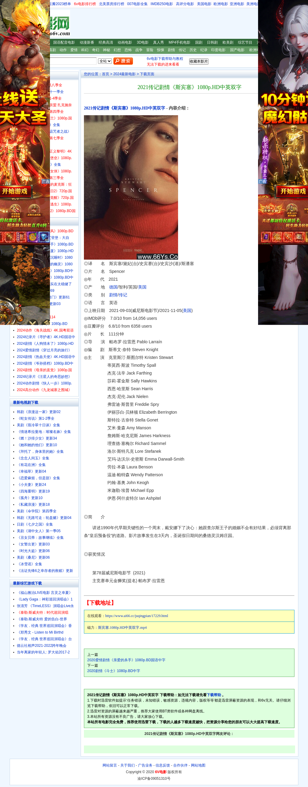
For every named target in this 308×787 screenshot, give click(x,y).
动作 (63, 50)
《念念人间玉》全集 (33, 458)
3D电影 (143, 42)
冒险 (149, 50)
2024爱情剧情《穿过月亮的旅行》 (44, 350)
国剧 (198, 42)
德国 (113, 287)
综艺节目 (245, 42)
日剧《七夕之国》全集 (35, 524)
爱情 (74, 50)
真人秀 (158, 42)
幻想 (117, 50)
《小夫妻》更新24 (31, 485)
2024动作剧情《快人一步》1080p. (44, 383)
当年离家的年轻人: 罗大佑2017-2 (43, 652)
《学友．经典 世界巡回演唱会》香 (44, 626)
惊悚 (160, 50)
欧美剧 (228, 42)
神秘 (106, 50)
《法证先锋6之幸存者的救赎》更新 (45, 571)
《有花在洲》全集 (31, 465)
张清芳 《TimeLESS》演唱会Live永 (45, 606)
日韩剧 (212, 42)
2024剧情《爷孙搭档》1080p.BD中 (45, 363)
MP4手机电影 (180, 42)
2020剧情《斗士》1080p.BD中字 (113, 671)
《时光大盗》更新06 (33, 551)
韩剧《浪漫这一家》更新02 (38, 412)
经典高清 (106, 42)
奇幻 (95, 50)
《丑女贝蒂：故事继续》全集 (40, 537)
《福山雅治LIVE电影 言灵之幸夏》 (44, 593)
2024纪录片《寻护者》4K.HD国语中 (46, 337)
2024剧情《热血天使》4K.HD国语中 (46, 357)
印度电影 (218, 50)
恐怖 (128, 50)
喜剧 (52, 50)
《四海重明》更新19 (33, 491)
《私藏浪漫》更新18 (33, 504)
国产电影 (237, 50)
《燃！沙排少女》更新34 (37, 438)
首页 (105, 74)
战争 (139, 50)
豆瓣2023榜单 (59, 4)
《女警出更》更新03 (33, 544)
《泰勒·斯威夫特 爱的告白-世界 (42, 619)
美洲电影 (253, 4)
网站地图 (198, 765)
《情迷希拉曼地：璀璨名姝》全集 (44, 432)
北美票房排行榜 (111, 4)
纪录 (204, 50)
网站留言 (110, 765)
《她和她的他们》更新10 (37, 445)
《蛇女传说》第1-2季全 (35, 418)
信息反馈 (163, 765)
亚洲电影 (237, 4)
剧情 (171, 50)
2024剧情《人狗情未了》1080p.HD (45, 343)
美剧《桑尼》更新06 (33, 557)
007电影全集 (137, 4)
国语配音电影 (64, 42)
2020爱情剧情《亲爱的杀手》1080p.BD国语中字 (126, 660)
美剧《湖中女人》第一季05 (38, 531)
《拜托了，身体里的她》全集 (40, 451)
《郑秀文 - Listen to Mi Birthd (40, 632)
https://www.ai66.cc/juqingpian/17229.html (136, 616)
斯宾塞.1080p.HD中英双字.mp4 (122, 627)
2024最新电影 (124, 74)
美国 (142, 287)
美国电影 (204, 4)
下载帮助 (214, 695)
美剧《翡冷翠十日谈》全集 (38, 425)
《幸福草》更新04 (31, 471)
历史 (193, 50)
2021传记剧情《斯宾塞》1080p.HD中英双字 (124, 108)
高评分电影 (185, 4)
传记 (182, 50)
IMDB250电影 (162, 4)
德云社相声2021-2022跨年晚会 (41, 645)
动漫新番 (87, 42)
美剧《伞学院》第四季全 (37, 511)
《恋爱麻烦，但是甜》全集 (38, 478)
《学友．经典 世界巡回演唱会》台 (44, 639)
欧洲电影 (221, 4)
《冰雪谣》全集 (29, 564)
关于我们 (127, 765)
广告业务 (145, 765)
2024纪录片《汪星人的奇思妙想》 (44, 377)
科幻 (84, 50)
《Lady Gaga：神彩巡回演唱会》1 (44, 599)
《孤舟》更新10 (29, 498)
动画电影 (125, 42)
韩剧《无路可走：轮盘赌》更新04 (44, 518)
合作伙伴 (180, 765)
